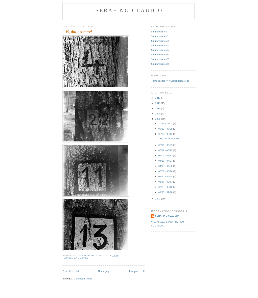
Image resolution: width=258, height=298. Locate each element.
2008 (158, 118)
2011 (158, 103)
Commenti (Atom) (83, 278)
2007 (158, 198)
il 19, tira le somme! (77, 32)
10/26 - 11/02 (165, 123)
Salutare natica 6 (160, 54)
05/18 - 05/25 (165, 144)
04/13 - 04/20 (165, 165)
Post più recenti (70, 271)
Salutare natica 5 (160, 49)
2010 (158, 108)
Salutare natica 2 (160, 36)
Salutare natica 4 (160, 45)
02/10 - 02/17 (165, 181)
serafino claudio (129, 10)
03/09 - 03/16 (165, 171)
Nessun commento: (76, 258)
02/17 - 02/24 (165, 176)
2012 (158, 97)
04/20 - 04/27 (165, 160)
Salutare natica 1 (160, 31)
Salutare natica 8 (160, 63)
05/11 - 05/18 (165, 150)
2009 (158, 113)
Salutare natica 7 (160, 59)
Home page (104, 271)
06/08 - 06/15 (165, 133)
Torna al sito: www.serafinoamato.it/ (170, 80)
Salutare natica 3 (160, 40)
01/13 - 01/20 (165, 192)
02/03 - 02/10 (165, 186)
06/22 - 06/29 (165, 128)
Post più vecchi (137, 271)
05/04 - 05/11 (165, 155)
